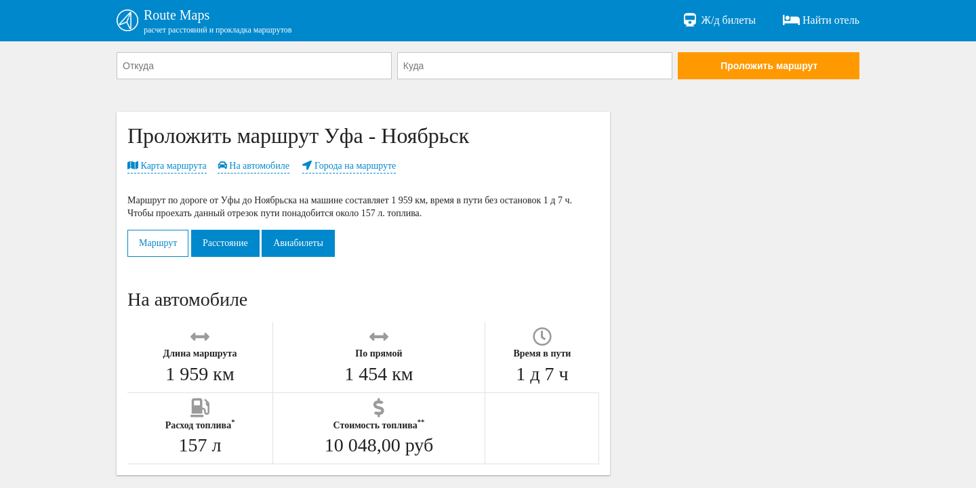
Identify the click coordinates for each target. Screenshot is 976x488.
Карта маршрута (167, 166)
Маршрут (158, 243)
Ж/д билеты (719, 20)
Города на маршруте (349, 166)
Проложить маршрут (768, 65)
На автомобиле (253, 166)
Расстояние (225, 243)
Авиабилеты (298, 243)
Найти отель (821, 20)
